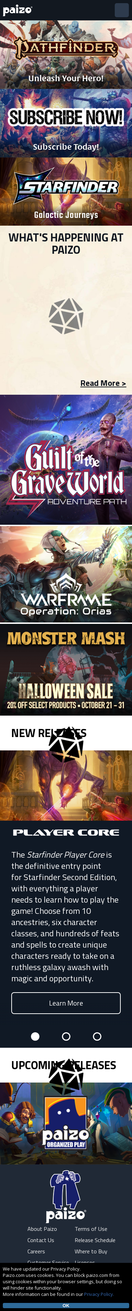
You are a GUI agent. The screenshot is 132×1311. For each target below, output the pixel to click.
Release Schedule (95, 1240)
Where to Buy (91, 1251)
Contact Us (40, 1240)
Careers (36, 1251)
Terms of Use (91, 1229)
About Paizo (42, 1229)
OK (66, 1305)
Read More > (103, 382)
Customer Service (48, 1262)
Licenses (85, 1262)
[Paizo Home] (19, 10)
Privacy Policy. (99, 1294)
